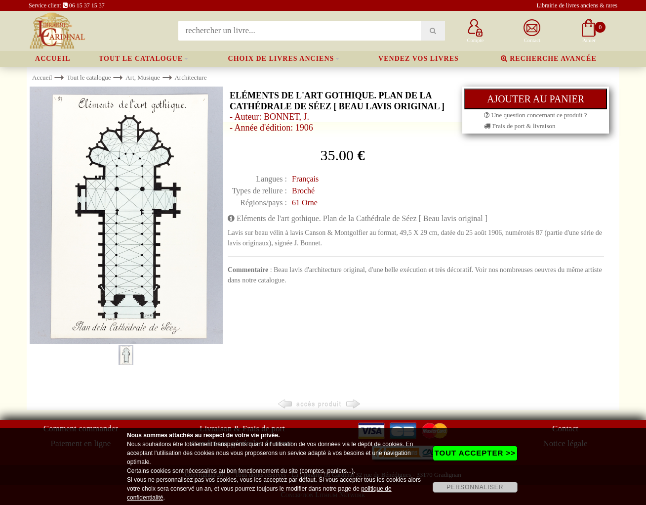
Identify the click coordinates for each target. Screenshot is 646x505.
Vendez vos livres (418, 58)
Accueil (53, 58)
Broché (303, 190)
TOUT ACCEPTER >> (475, 453)
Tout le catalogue (141, 58)
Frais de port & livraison (519, 126)
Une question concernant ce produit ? (535, 115)
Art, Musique (142, 77)
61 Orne (305, 202)
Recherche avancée (549, 58)
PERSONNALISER (474, 487)
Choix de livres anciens (281, 58)
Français (305, 179)
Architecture (190, 77)
